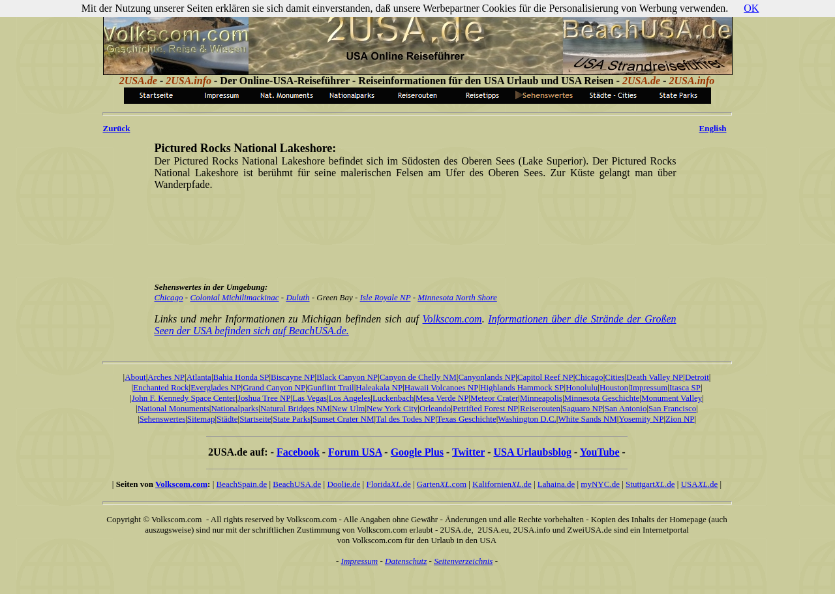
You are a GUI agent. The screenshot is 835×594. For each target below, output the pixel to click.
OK (751, 8)
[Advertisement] (415, 230)
